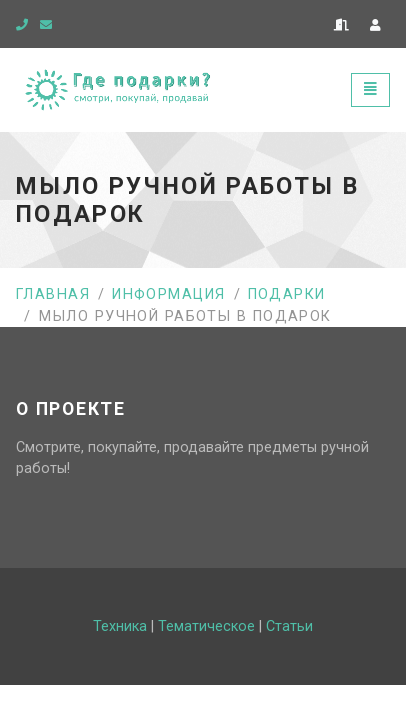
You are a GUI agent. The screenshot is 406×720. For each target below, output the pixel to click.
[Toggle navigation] (370, 89)
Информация (168, 294)
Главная (53, 294)
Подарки (287, 294)
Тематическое (206, 626)
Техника (120, 626)
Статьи (289, 626)
